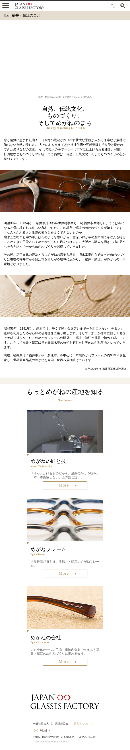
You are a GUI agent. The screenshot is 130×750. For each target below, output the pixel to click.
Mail (43, 730)
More (64, 485)
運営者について (83, 723)
